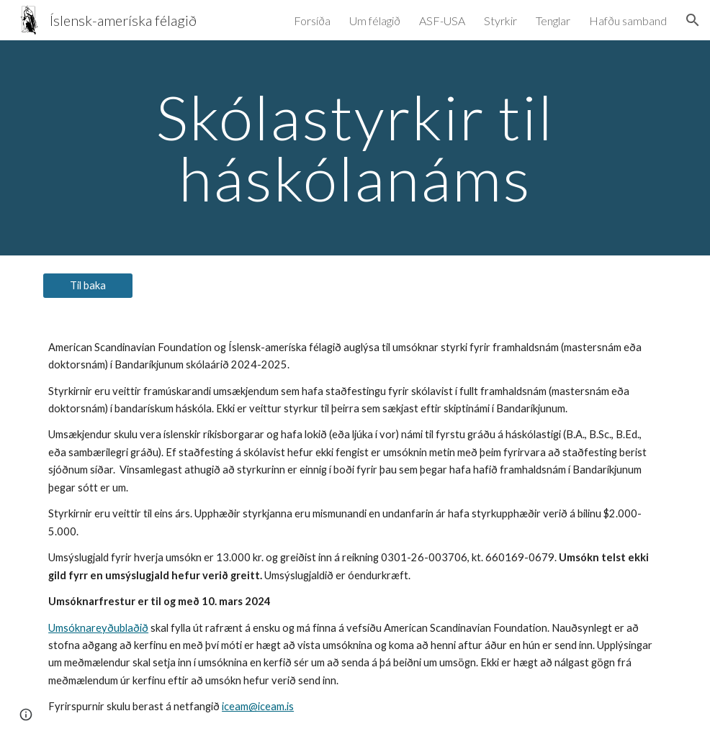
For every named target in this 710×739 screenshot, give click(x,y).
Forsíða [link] (312, 20)
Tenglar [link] (553, 20)
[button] (692, 20)
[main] (355, 148)
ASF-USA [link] (442, 20)
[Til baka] (87, 285)
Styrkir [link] (500, 20)
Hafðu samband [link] (628, 20)
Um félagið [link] (374, 20)
